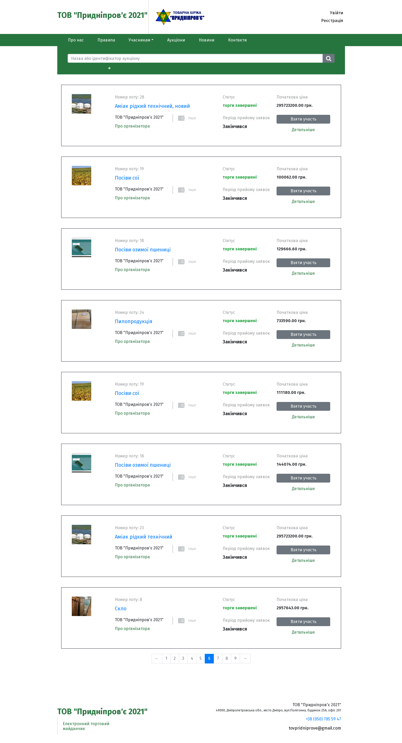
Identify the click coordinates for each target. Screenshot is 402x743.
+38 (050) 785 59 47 (323, 719)
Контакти (237, 40)
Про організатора (132, 126)
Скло (120, 608)
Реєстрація (332, 20)
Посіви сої (127, 178)
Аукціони (176, 40)
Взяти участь (303, 119)
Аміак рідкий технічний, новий (152, 106)
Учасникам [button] (139, 40)
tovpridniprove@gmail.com (315, 728)
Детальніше (303, 129)
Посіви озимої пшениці (143, 249)
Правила (106, 40)
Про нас (76, 40)
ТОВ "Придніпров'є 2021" (102, 15)
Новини (206, 40)
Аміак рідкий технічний (143, 537)
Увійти (336, 12)
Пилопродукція (133, 321)
